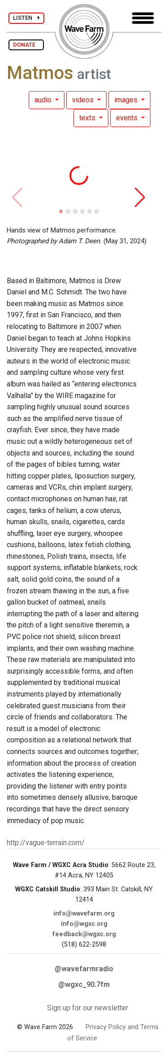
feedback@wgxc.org (84, 934)
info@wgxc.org (84, 924)
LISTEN (26, 17)
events (127, 118)
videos (83, 100)
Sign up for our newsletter (87, 1008)
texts (88, 118)
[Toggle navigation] (142, 18)
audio (43, 100)
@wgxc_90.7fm (84, 984)
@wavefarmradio (84, 968)
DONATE (26, 44)
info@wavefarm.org (84, 913)
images (126, 100)
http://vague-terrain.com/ (46, 842)
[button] (61, 211)
